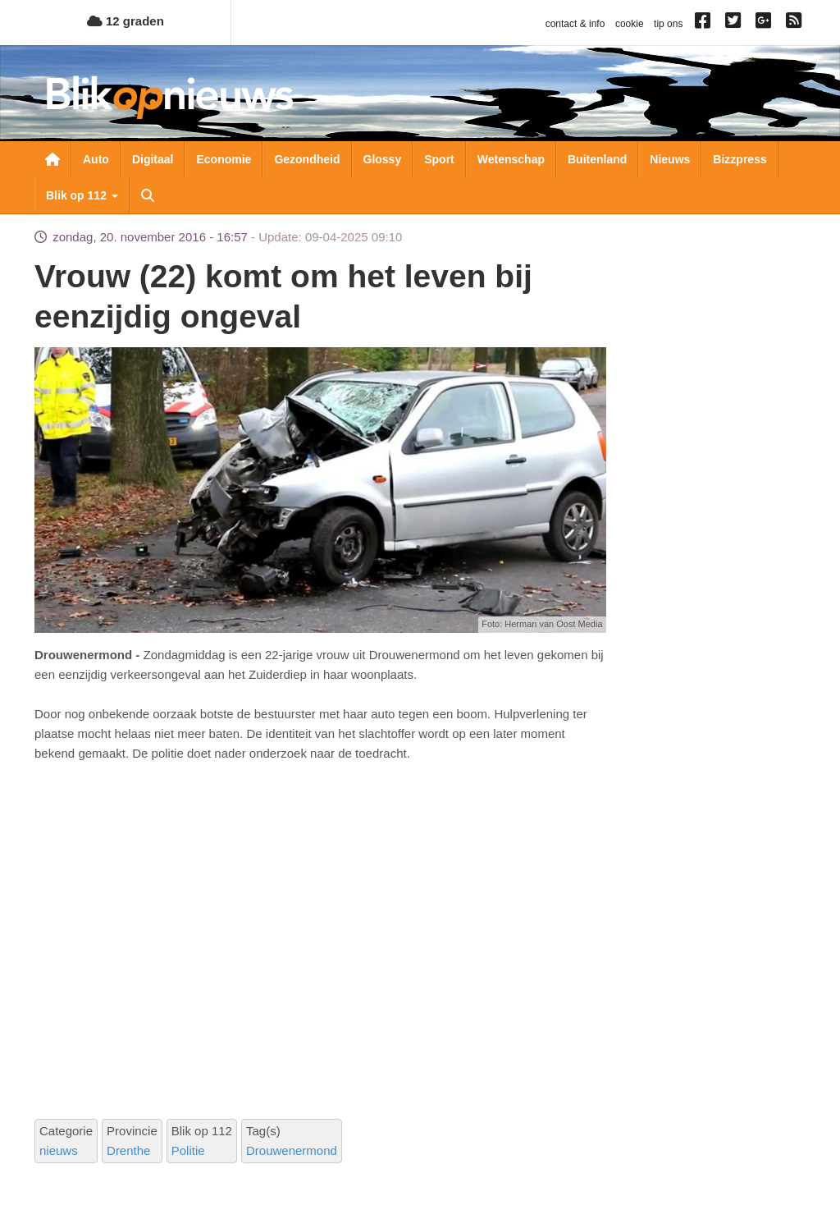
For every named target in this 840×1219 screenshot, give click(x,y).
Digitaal (153, 159)
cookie (629, 24)
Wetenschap (511, 159)
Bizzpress (739, 159)
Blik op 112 (82, 195)
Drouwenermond (291, 1150)
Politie (188, 1150)
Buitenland (597, 159)
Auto (96, 159)
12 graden (125, 21)
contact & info (575, 24)
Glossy (382, 159)
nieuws (58, 1150)
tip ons (668, 24)
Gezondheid (307, 159)
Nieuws (670, 159)
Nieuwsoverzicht (52, 159)
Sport (439, 159)
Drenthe (128, 1150)
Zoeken (147, 195)
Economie (223, 159)
